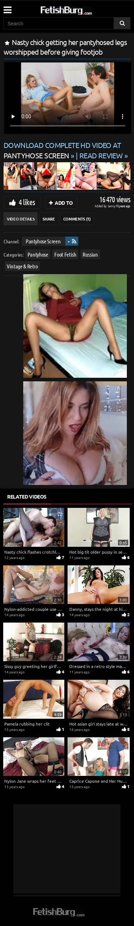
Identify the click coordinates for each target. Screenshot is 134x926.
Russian (90, 254)
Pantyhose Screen (43, 241)
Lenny (112, 205)
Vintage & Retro (22, 266)
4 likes (27, 202)
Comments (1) (77, 219)
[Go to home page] (79, 9)
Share (49, 219)
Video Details (20, 219)
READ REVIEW (101, 155)
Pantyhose (38, 254)
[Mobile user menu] (7, 7)
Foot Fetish (65, 254)
